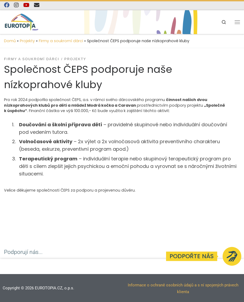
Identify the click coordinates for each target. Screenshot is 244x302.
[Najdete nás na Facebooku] (6, 5)
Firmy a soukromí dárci (61, 41)
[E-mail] (36, 5)
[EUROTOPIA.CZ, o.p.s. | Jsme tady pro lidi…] (21, 21)
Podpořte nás (192, 256)
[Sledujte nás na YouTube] (26, 5)
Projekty (27, 41)
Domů (10, 41)
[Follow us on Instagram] (16, 5)
